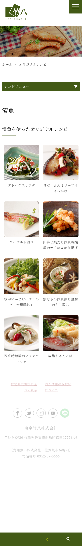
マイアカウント (12, 539)
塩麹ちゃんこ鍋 (60, 355)
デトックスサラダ (21, 185)
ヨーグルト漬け (21, 242)
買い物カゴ (40, 539)
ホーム (7, 64)
